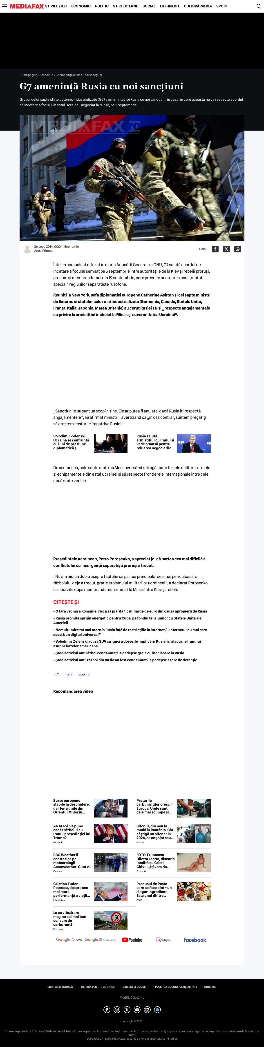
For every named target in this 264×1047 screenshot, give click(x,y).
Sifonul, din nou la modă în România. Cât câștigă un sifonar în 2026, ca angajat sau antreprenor (154, 832)
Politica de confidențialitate (176, 987)
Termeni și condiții (134, 987)
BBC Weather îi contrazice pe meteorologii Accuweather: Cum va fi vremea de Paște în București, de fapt (72, 861)
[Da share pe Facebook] (215, 249)
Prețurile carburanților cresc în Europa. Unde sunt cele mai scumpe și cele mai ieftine (155, 806)
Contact (210, 987)
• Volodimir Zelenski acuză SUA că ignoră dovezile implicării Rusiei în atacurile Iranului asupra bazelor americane (127, 643)
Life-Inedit (169, 6)
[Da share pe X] (226, 249)
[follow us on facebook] (195, 940)
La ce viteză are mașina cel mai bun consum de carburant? (69, 919)
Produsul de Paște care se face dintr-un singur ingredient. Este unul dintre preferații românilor (154, 890)
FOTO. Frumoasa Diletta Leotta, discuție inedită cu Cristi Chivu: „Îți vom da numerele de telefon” (155, 861)
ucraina (84, 674)
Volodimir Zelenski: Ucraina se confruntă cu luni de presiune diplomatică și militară (71, 442)
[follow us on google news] (69, 940)
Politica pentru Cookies (97, 987)
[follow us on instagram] (163, 940)
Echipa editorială (60, 987)
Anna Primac (43, 250)
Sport (222, 6)
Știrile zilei (56, 6)
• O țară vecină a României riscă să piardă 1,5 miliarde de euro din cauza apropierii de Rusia (130, 611)
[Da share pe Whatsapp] (237, 249)
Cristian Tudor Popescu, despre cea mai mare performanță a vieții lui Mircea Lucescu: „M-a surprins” (70, 890)
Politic (102, 6)
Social (149, 6)
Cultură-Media (198, 6)
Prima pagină (28, 75)
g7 (57, 674)
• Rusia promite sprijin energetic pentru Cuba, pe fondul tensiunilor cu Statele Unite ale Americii (127, 620)
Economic (81, 6)
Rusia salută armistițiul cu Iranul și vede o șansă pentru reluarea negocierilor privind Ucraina (155, 442)
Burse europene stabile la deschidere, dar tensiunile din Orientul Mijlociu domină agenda (71, 806)
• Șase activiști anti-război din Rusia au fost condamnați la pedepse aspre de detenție (125, 660)
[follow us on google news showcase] (100, 940)
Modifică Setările (132, 997)
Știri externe (125, 6)
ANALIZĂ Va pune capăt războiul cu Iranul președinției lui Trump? (71, 832)
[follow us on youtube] (132, 940)
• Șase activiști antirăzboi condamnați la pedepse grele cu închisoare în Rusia (118, 653)
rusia (68, 674)
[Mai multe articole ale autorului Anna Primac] (27, 249)
